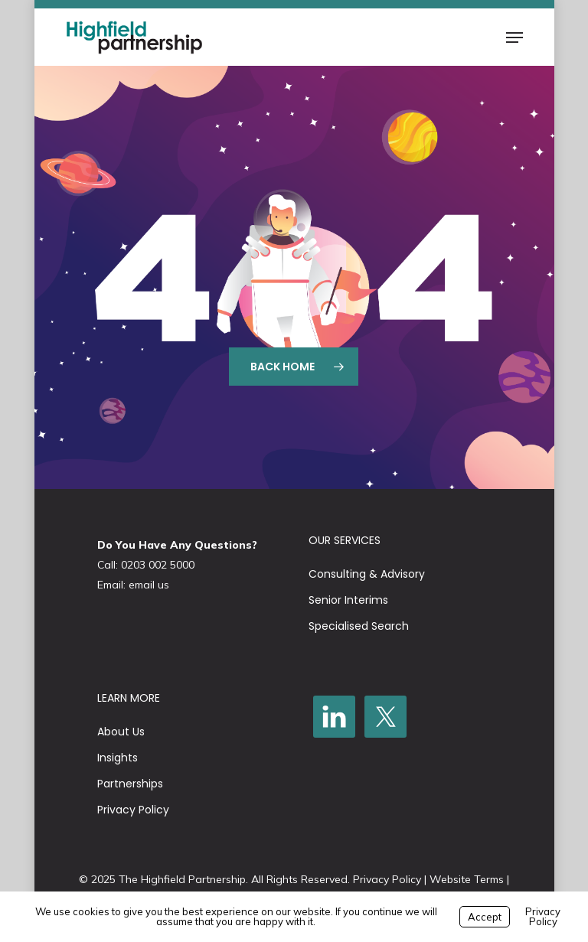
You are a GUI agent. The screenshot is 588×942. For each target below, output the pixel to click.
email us (149, 585)
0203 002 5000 (157, 565)
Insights (117, 757)
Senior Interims (348, 600)
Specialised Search (359, 626)
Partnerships (130, 783)
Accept (484, 917)
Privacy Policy (133, 809)
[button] (514, 37)
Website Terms (467, 879)
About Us (121, 731)
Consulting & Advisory (367, 574)
